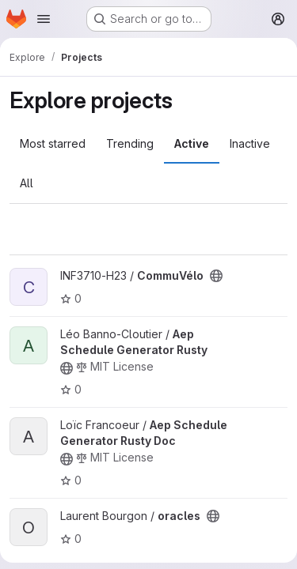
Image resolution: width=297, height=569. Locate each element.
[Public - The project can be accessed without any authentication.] (216, 275)
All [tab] (26, 183)
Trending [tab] (130, 143)
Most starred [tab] (53, 143)
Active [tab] (191, 143)
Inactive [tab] (250, 143)
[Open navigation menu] (43, 19)
